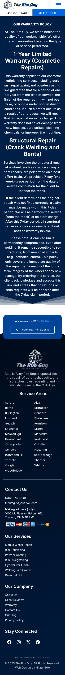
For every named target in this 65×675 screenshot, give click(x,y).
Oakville (39, 444)
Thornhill (40, 460)
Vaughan (11, 465)
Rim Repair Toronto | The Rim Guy (28, 657)
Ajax (37, 403)
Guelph (10, 424)
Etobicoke (41, 418)
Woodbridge (13, 471)
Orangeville (13, 444)
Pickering (40, 450)
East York (11, 418)
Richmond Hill (14, 455)
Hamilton (40, 424)
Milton (38, 429)
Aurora (9, 403)
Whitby (39, 465)
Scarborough (43, 455)
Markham (40, 434)
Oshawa (10, 450)
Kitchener (11, 429)
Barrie (9, 408)
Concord (40, 413)
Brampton (41, 408)
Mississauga (13, 434)
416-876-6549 (17, 13)
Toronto (10, 460)
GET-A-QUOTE (48, 13)
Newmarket (13, 439)
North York (41, 439)
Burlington (12, 413)
